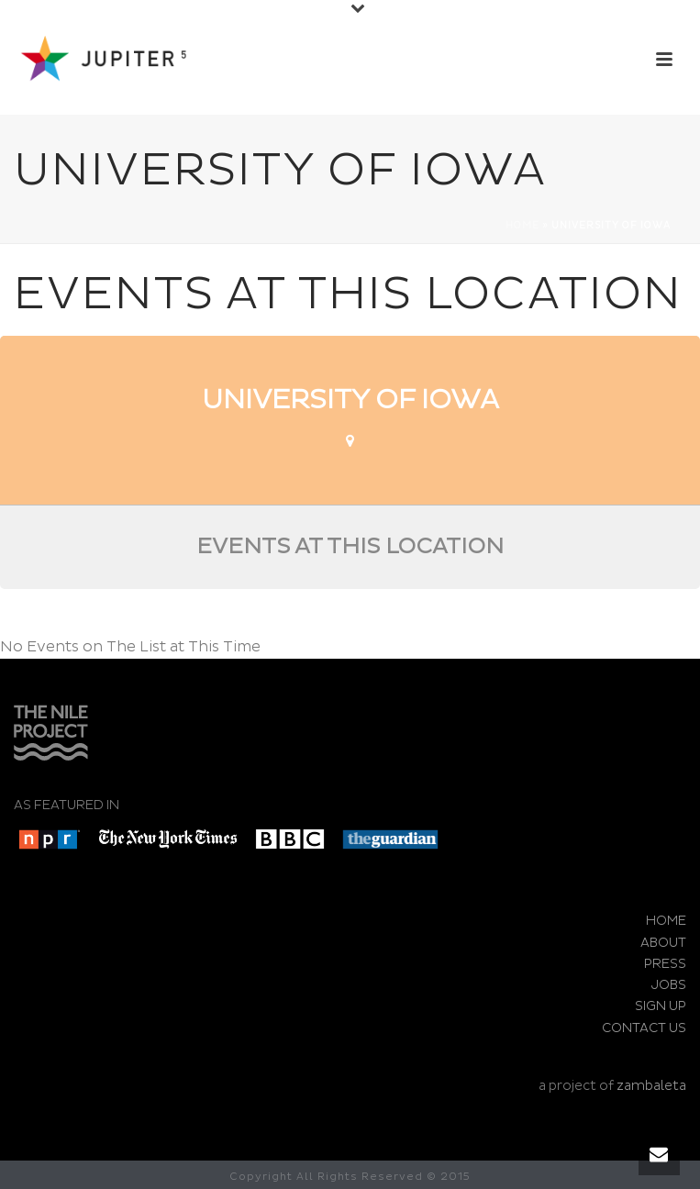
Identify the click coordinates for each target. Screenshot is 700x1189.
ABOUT (663, 942)
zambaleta (651, 1086)
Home (522, 225)
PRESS (665, 964)
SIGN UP (660, 1006)
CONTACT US (644, 1028)
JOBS (668, 985)
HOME (666, 920)
